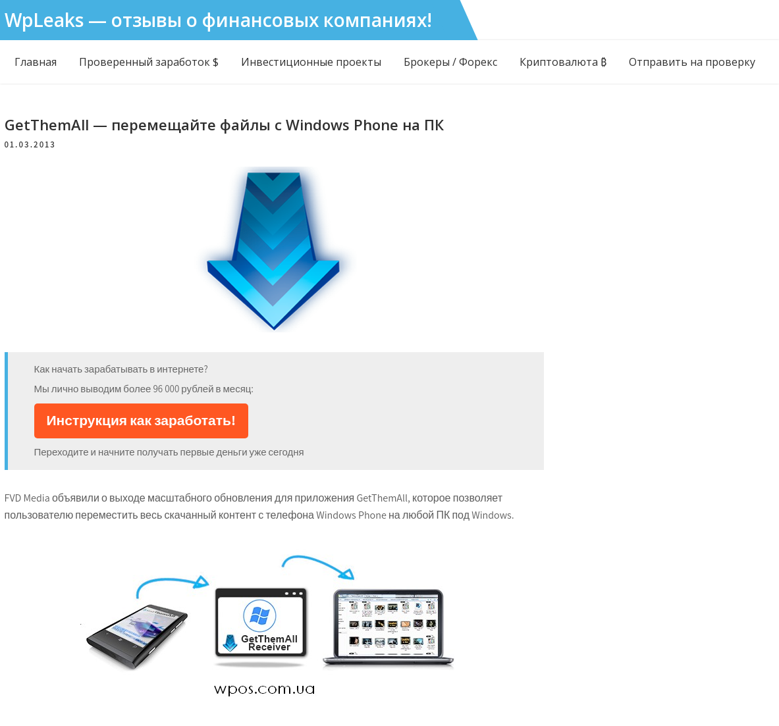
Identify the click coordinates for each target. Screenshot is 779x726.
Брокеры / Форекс (450, 62)
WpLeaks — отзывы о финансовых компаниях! (218, 19)
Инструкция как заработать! (141, 420)
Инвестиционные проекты (311, 62)
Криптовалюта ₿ (563, 62)
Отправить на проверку (692, 62)
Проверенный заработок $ (149, 62)
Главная (35, 62)
